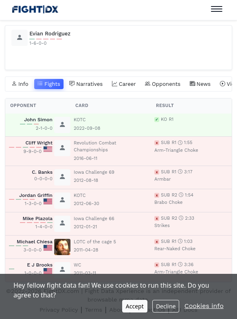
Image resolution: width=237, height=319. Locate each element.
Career (124, 84)
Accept (135, 306)
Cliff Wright (39, 143)
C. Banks (42, 172)
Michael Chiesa (35, 242)
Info (20, 84)
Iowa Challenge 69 (94, 172)
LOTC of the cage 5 (95, 242)
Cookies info (204, 306)
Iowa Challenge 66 (94, 218)
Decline (166, 306)
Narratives (86, 84)
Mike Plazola (37, 218)
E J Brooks (40, 265)
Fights (48, 84)
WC (77, 265)
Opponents (162, 84)
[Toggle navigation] (216, 9)
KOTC (80, 119)
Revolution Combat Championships (95, 146)
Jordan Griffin (36, 195)
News (200, 84)
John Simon (38, 119)
